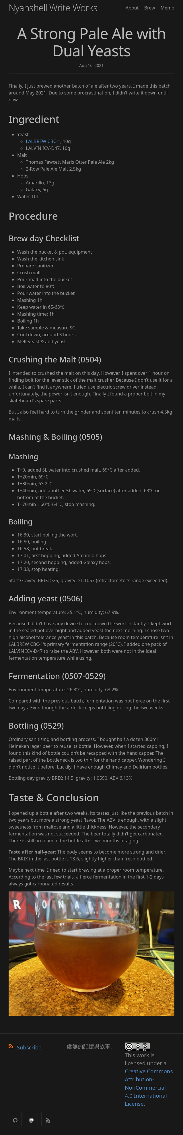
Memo (167, 8)
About (132, 8)
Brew (149, 8)
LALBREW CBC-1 (43, 141)
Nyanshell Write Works (53, 7)
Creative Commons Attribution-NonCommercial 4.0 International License (149, 1087)
